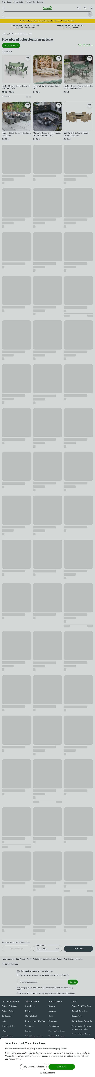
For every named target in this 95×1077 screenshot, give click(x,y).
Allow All (61, 1066)
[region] (47, 1057)
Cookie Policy (82, 1056)
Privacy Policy (15, 1059)
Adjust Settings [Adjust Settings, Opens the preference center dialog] (47, 1073)
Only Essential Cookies (33, 1066)
